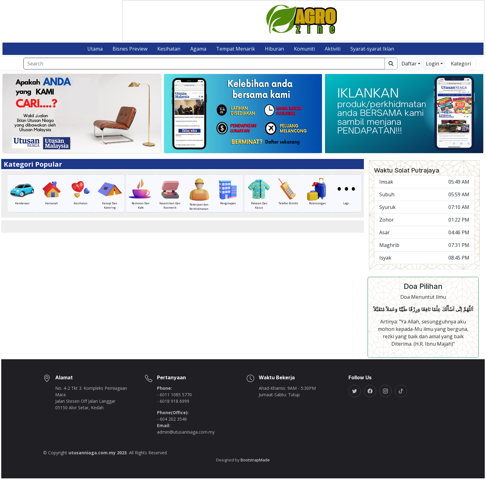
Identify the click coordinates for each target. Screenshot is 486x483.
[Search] (204, 69)
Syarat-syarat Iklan (372, 54)
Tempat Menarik (235, 54)
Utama (95, 54)
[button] (410, 69)
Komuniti (304, 54)
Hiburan (274, 54)
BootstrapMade (255, 465)
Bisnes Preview (130, 54)
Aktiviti (332, 54)
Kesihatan (168, 54)
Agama (198, 54)
